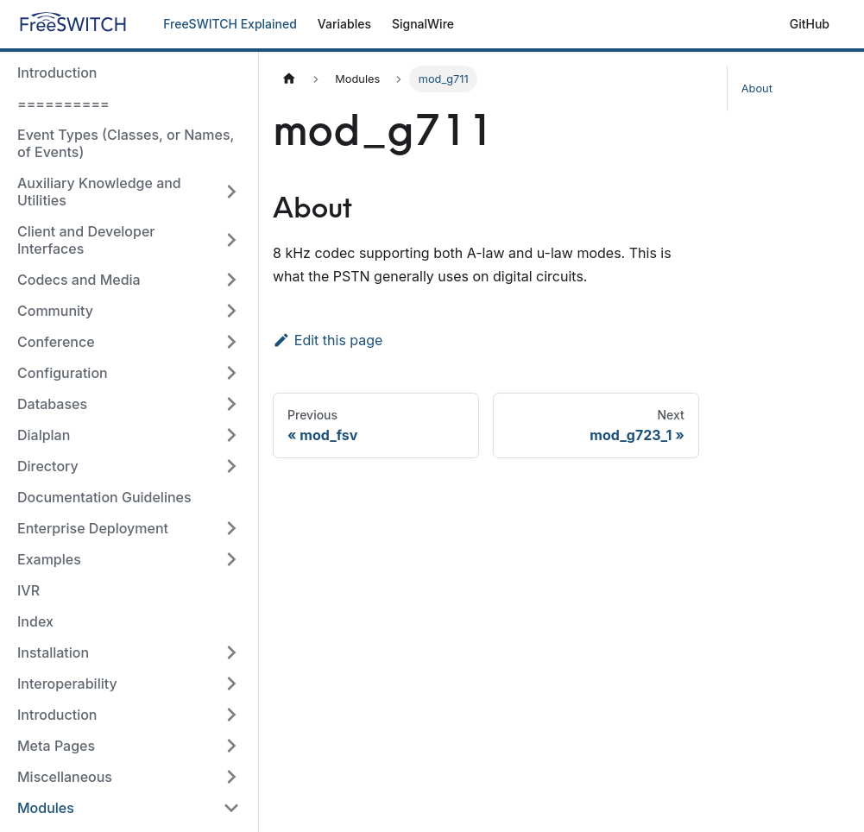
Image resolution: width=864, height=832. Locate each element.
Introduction (57, 72)
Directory (48, 466)
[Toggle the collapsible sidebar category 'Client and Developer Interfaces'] (231, 239)
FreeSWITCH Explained (230, 23)
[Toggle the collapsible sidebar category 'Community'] (231, 311)
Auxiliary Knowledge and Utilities (99, 191)
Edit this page (327, 340)
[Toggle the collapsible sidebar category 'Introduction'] (231, 714)
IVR (28, 590)
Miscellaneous (64, 776)
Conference (56, 341)
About (757, 88)
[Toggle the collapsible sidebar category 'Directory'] (231, 466)
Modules (45, 807)
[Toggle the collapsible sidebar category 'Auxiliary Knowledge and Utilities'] (231, 191)
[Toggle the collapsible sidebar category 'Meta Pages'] (231, 746)
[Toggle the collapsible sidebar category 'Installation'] (231, 652)
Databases (52, 404)
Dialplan (43, 435)
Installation (53, 652)
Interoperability (67, 683)
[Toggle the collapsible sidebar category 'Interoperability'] (231, 683)
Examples (49, 559)
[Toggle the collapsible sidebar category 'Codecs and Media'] (231, 279)
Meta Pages (56, 745)
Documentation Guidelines (104, 497)
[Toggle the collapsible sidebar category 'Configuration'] (231, 373)
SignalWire (423, 23)
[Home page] (289, 79)
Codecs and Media (79, 279)
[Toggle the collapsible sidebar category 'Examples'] (231, 559)
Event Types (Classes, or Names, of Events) (125, 143)
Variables (344, 23)
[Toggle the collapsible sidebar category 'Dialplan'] (231, 435)
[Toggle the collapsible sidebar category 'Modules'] (231, 808)
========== (63, 103)
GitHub (809, 23)
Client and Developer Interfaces (86, 240)
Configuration (62, 372)
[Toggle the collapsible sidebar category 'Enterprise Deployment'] (231, 528)
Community (55, 310)
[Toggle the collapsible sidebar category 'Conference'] (231, 342)
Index (35, 621)
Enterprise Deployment (92, 528)
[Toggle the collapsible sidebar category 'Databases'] (231, 404)
